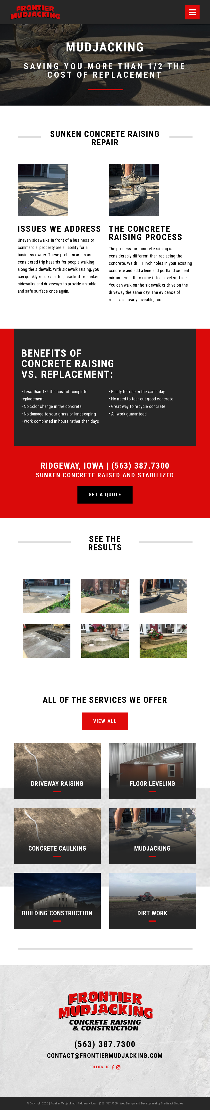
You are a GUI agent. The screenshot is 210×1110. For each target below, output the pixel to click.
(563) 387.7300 (105, 1044)
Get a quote (105, 494)
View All (105, 721)
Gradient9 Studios (172, 1103)
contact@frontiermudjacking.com (105, 1055)
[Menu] (192, 12)
